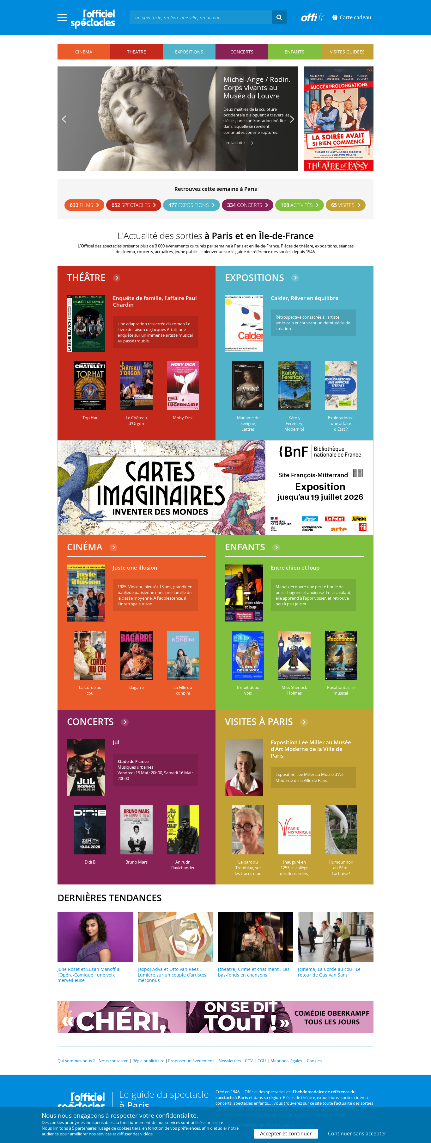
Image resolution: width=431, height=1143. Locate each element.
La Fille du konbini (182, 690)
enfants (294, 52)
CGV (249, 1061)
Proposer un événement (191, 1061)
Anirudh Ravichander (183, 865)
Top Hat (90, 418)
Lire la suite (238, 142)
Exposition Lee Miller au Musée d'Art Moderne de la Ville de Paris (311, 749)
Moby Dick (183, 418)
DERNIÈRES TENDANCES (110, 897)
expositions (189, 52)
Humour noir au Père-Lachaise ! (341, 867)
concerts (241, 52)
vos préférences (185, 1128)
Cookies (314, 1061)
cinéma (83, 52)
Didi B (90, 862)
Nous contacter (113, 1061)
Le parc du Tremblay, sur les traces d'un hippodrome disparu (248, 873)
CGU (262, 1061)
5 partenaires (84, 1128)
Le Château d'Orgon (136, 420)
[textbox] (201, 17)
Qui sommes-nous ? (76, 1061)
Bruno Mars (136, 862)
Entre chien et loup (295, 568)
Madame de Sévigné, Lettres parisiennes (248, 426)
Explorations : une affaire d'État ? (341, 423)
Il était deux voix (248, 690)
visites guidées (347, 52)
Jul (116, 742)
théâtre (136, 52)
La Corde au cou (90, 690)
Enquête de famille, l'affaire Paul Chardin (155, 301)
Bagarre (136, 687)
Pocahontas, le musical (341, 690)
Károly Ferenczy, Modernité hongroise (294, 426)
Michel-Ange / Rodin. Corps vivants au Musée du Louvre (257, 87)
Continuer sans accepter (357, 1133)
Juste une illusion (135, 568)
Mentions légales (286, 1061)
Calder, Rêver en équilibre (304, 298)
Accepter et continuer (286, 1133)
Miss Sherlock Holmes (294, 690)
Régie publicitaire (148, 1061)
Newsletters (230, 1061)
